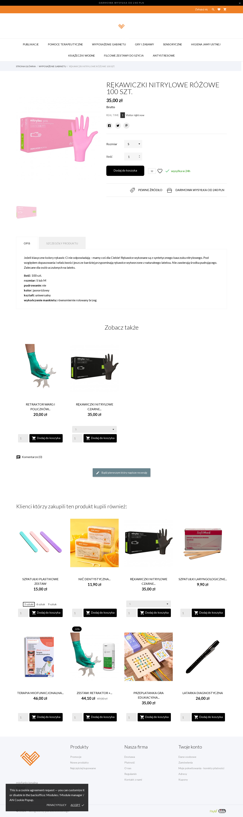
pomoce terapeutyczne (65, 44)
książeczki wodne (81, 55)
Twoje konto (190, 746)
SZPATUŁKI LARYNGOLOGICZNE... (203, 579)
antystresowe (165, 53)
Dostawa (129, 756)
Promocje (75, 756)
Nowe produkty (79, 762)
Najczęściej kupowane (83, 768)
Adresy (182, 773)
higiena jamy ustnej (205, 44)
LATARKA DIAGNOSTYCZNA (202, 693)
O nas (127, 768)
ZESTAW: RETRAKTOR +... (94, 693)
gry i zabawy (144, 44)
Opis (27, 243)
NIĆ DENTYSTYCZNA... (94, 579)
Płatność (129, 762)
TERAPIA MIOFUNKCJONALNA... (40, 693)
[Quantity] (23, 438)
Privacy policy (56, 805)
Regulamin (130, 773)
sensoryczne (172, 44)
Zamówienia (185, 762)
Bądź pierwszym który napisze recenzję (121, 473)
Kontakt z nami (133, 779)
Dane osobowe (187, 756)
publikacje (31, 44)
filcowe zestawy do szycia (125, 53)
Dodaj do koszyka (125, 170)
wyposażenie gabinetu (110, 42)
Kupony (183, 779)
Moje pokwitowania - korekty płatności (201, 768)
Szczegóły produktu (62, 243)
